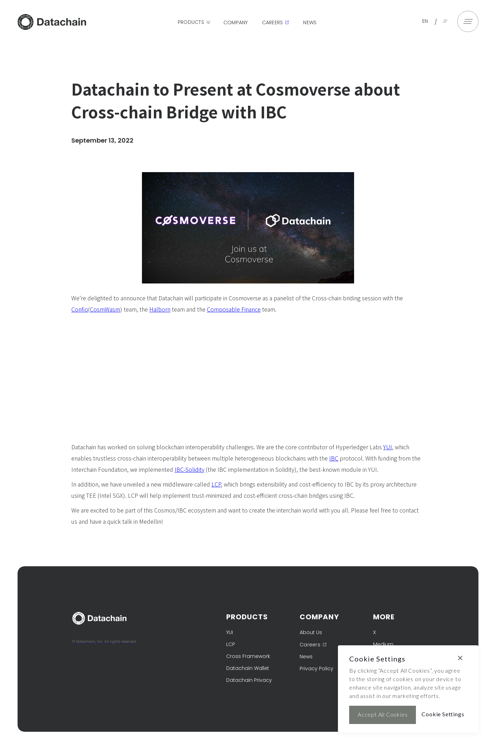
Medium (383, 644)
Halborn (159, 309)
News (309, 22)
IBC (333, 458)
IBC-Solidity (189, 469)
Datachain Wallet (247, 668)
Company (235, 22)
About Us (311, 632)
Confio (79, 309)
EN (425, 21)
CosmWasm (105, 309)
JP (445, 21)
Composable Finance (234, 309)
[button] (194, 22)
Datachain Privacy (249, 680)
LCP (216, 484)
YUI (387, 447)
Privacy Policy (316, 668)
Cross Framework (248, 656)
